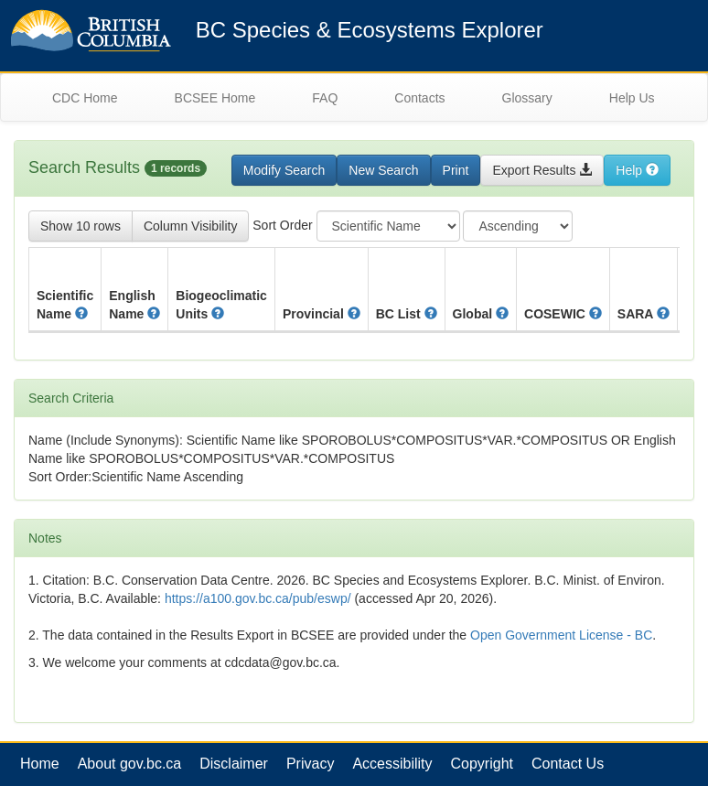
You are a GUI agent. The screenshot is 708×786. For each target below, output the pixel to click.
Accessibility (392, 763)
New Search (383, 170)
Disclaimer (233, 763)
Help (637, 170)
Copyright (482, 763)
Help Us (632, 98)
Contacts (419, 98)
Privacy (310, 763)
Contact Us (567, 763)
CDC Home (85, 98)
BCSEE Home (215, 98)
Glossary (527, 98)
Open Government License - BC (561, 635)
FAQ (325, 98)
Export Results (542, 170)
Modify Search (284, 170)
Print (456, 170)
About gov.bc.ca (130, 763)
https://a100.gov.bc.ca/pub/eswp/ (258, 598)
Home (39, 763)
